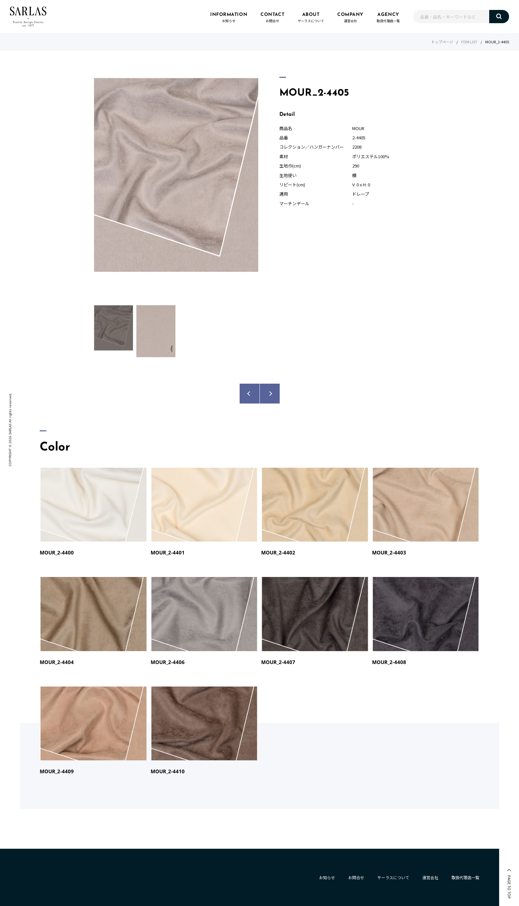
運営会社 (430, 877)
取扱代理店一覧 (465, 877)
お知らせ (327, 877)
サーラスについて (393, 877)
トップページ (442, 42)
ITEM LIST (469, 42)
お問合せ (356, 877)
